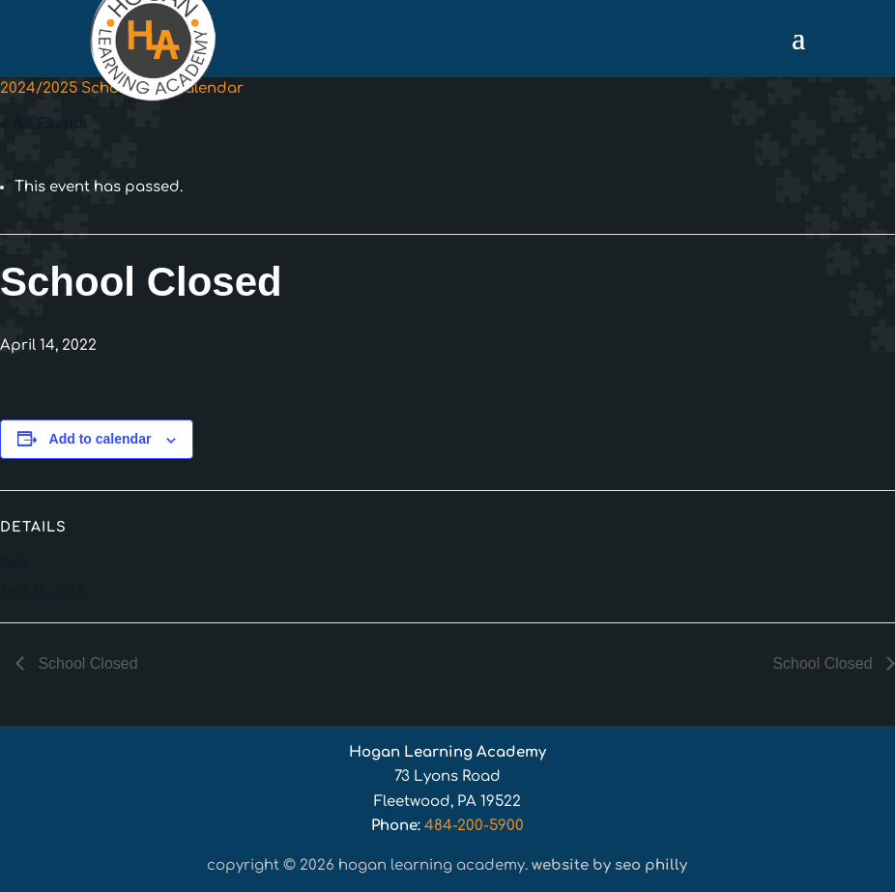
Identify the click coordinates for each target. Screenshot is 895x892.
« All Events (43, 123)
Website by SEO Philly (609, 865)
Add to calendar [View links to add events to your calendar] (100, 438)
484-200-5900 (474, 826)
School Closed (86, 663)
